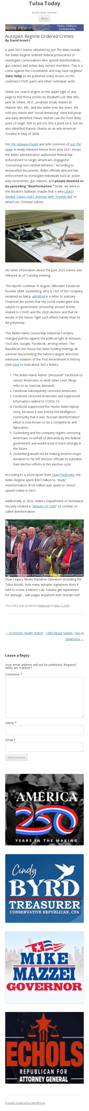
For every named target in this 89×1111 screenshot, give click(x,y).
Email (10, 740)
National (43, 606)
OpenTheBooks (63, 475)
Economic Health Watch (24, 633)
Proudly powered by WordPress (25, 1103)
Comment (13, 674)
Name (11, 723)
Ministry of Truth (44, 506)
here (16, 364)
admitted (39, 296)
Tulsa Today (44, 3)
